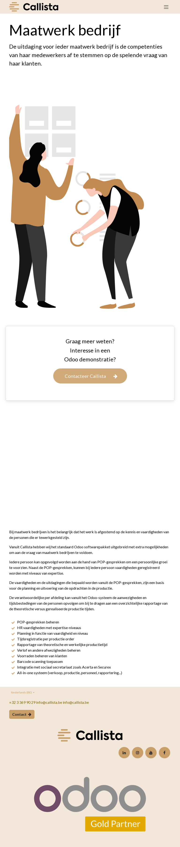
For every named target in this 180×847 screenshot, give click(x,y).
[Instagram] (137, 752)
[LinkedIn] (124, 752)
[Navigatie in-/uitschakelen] (166, 7)
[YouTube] (151, 752)
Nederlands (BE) (21, 692)
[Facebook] (164, 752)
